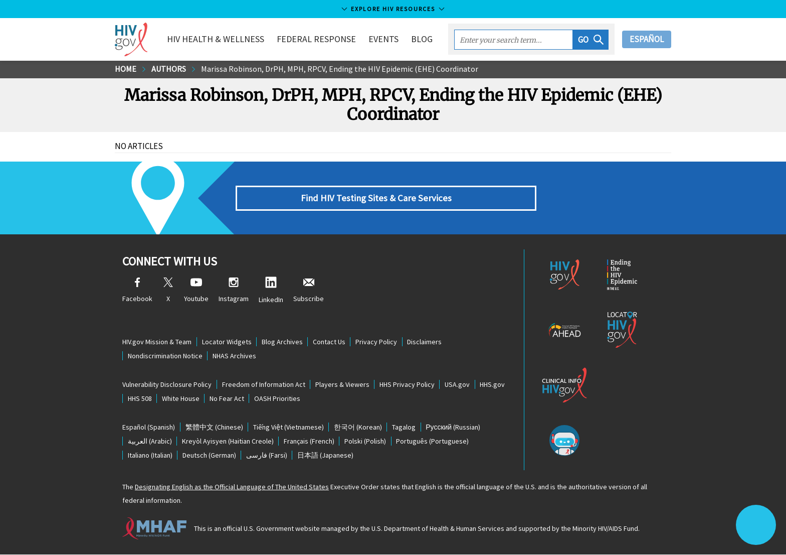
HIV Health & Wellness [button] (216, 39)
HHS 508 (140, 398)
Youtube (196, 291)
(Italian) (150, 456)
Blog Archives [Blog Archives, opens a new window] (282, 342)
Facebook (137, 291)
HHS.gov (494, 384)
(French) (310, 442)
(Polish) (366, 442)
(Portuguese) (434, 442)
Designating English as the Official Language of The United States (232, 487)
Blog (423, 39)
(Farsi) (267, 456)
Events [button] (384, 39)
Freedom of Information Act (263, 384)
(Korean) (359, 428)
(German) (210, 456)
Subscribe (308, 291)
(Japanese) (327, 456)
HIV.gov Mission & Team (156, 342)
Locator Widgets (227, 342)
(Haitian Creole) (228, 442)
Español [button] (647, 39)
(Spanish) (148, 428)
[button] (591, 40)
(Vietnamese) (289, 428)
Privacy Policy (378, 342)
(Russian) (455, 428)
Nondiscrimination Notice (165, 356)
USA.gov (458, 384)
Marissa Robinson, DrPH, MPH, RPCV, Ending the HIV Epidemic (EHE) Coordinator (339, 69)
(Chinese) (214, 428)
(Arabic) (150, 442)
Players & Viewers (343, 384)
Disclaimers (426, 342)
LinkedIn (271, 291)
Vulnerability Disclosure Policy (167, 384)
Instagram (234, 291)
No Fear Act (228, 398)
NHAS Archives (235, 356)
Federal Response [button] (317, 39)
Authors (168, 69)
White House (181, 398)
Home (125, 69)
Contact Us (330, 342)
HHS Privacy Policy (408, 384)
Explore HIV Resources (393, 9)
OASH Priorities (279, 398)
